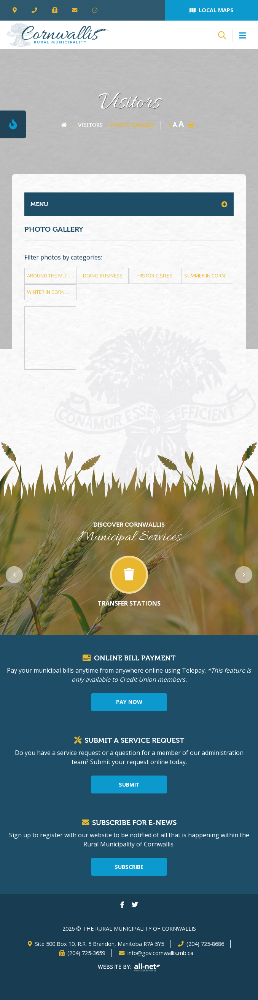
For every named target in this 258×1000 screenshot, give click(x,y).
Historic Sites (154, 275)
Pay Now (129, 701)
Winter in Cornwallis (51, 291)
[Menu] (242, 36)
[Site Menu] (129, 204)
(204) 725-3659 (86, 953)
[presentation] (14, 574)
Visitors (90, 125)
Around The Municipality (51, 275)
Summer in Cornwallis (208, 275)
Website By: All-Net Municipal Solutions (129, 967)
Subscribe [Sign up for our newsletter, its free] (129, 866)
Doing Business (103, 275)
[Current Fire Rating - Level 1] (13, 124)
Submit (129, 784)
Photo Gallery (132, 125)
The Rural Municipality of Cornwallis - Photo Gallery (59, 35)
